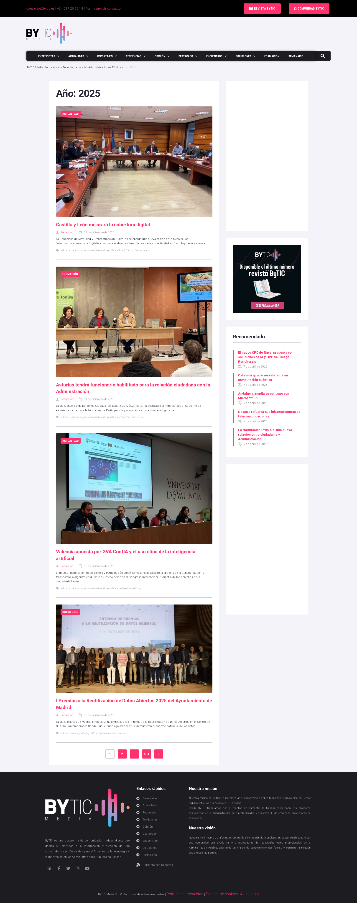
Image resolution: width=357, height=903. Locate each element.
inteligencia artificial (129, 588)
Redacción (67, 232)
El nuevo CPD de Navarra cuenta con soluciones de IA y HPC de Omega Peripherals (266, 357)
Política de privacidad (191, 893)
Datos (129, 250)
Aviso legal (241, 893)
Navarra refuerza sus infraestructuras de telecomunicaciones (267, 414)
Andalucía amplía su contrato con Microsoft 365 (264, 396)
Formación (70, 274)
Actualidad (70, 114)
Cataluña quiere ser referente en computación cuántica (263, 377)
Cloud (120, 250)
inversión (120, 733)
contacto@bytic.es (40, 8)
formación (123, 417)
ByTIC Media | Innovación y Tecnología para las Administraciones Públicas (75, 67)
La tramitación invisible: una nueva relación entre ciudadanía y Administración (265, 434)
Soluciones (70, 612)
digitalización (142, 250)
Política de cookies (219, 893)
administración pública (102, 250)
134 (146, 754)
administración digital (74, 250)
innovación (137, 417)
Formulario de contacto (103, 8)
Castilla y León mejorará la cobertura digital (104, 224)
